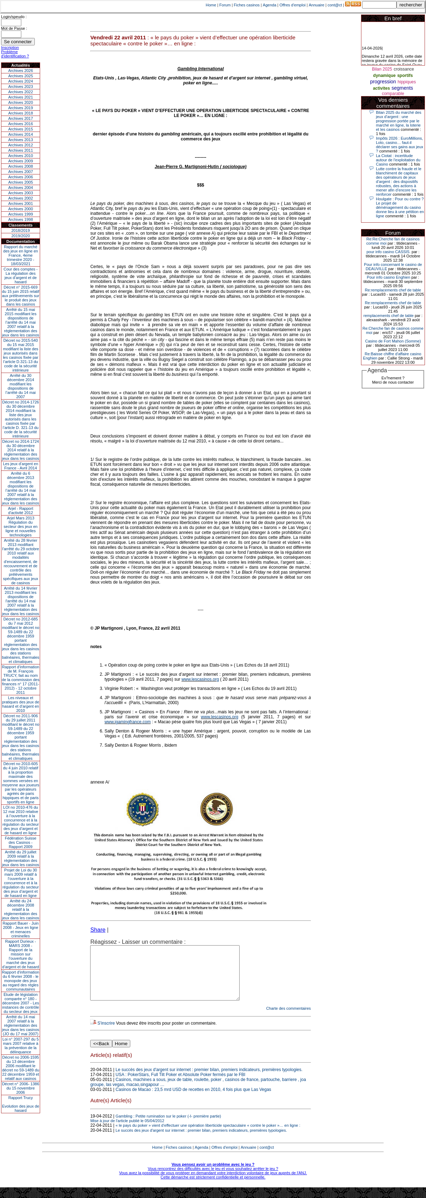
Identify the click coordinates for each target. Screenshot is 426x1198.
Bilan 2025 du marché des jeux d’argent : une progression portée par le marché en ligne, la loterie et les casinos (398, 121)
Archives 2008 (20, 166)
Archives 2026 (20, 70)
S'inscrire (106, 1033)
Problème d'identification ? (15, 54)
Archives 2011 (20, 150)
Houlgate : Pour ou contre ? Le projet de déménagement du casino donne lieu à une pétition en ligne (400, 207)
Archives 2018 (20, 113)
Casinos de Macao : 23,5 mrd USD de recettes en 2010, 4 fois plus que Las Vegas (193, 1100)
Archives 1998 (20, 219)
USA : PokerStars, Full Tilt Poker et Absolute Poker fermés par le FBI (180, 1085)
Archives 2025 (20, 76)
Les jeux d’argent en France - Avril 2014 (20, 466)
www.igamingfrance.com (127, 721)
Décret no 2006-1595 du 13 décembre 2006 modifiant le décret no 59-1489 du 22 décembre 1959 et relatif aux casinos (20, 1068)
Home (211, 5)
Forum (225, 5)
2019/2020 (20, 236)
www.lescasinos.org (200, 679)
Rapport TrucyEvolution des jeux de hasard (20, 1104)
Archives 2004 (20, 187)
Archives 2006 (20, 177)
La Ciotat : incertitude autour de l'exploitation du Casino (398, 160)
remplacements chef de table (389, 315)
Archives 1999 (20, 214)
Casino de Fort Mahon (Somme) (393, 341)
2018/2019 (20, 230)
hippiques (407, 81)
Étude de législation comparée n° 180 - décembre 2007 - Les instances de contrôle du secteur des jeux (20, 1003)
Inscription (10, 47)
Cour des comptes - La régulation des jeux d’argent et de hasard (21, 275)
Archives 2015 (20, 129)
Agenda (269, 5)
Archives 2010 (20, 156)
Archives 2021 (20, 97)
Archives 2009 (20, 161)
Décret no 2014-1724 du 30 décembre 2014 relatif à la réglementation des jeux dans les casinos (20, 450)
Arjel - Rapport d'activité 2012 (20, 510)
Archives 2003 (20, 193)
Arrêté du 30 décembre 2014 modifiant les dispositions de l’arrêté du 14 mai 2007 (21, 386)
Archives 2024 (20, 81)
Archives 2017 (20, 118)
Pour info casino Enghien (388, 277)
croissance (404, 69)
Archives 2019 (20, 108)
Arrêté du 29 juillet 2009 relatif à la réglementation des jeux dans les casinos (20, 858)
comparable (393, 93)
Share (97, 930)
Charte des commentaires (288, 1019)
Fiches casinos (247, 5)
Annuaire (316, 5)
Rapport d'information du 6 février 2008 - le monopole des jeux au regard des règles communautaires (20, 980)
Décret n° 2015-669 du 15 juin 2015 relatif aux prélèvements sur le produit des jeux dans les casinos (20, 295)
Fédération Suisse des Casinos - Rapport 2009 (21, 842)
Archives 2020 (20, 102)
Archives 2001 (20, 203)
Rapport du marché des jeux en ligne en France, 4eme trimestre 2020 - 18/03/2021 (20, 255)
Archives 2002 (20, 198)
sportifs (405, 75)
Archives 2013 (20, 140)
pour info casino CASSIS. (388, 252)
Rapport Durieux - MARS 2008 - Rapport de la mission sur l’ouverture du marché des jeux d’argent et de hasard (20, 954)
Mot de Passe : (14, 28)
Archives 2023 (20, 86)
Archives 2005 (20, 182)
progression (383, 81)
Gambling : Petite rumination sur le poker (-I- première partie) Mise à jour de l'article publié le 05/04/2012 (155, 1129)
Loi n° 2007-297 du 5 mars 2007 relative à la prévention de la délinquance (20, 1045)
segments (402, 88)
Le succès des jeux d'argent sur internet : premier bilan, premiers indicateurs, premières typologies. (209, 1080)
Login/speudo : (14, 17)
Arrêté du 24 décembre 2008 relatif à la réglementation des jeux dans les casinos (20, 909)
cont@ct (335, 5)
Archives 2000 (20, 209)
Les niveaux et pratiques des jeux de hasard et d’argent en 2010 (20, 704)
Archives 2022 (20, 92)
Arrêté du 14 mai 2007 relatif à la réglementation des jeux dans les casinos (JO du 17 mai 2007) (20, 1025)
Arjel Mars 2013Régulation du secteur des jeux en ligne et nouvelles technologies (20, 526)
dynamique (384, 75)
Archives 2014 (20, 134)
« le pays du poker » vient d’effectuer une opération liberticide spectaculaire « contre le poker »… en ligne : (208, 1136)
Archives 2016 (20, 124)
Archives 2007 (20, 171)
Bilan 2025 (382, 69)
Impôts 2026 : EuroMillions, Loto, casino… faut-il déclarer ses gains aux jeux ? (399, 144)
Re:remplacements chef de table (393, 290)
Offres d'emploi (292, 5)
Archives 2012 (20, 145)
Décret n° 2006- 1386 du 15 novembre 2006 (20, 1088)
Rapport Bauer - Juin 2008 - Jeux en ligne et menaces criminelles (20, 929)
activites (381, 88)
